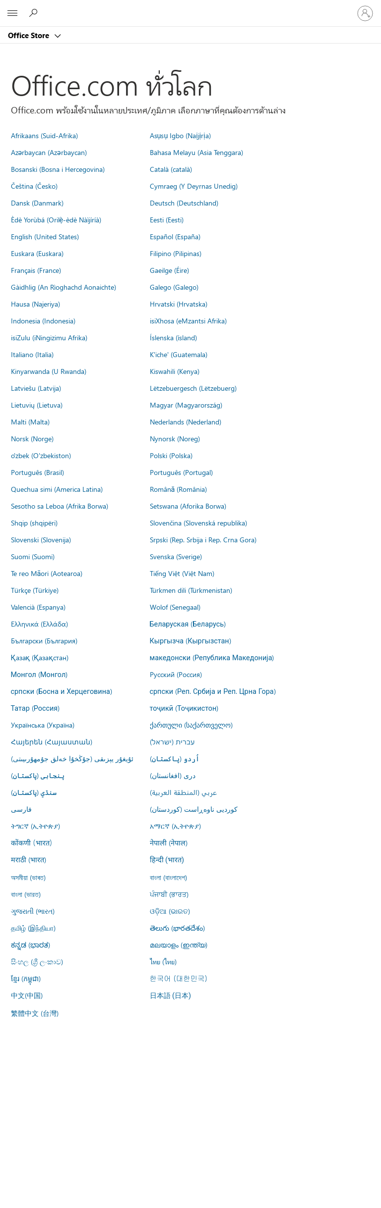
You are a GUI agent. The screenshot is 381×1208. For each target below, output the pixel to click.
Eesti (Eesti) (167, 219)
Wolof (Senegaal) (175, 607)
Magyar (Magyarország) (186, 405)
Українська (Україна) (42, 725)
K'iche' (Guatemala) (178, 354)
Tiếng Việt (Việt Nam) (182, 573)
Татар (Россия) (35, 708)
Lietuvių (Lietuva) (37, 405)
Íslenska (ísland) (173, 337)
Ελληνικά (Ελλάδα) (39, 624)
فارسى (21, 809)
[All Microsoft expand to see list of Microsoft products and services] (12, 13)
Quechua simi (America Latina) (57, 489)
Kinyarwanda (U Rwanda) (48, 371)
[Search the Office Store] (34, 13)
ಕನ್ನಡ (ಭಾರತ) (30, 944)
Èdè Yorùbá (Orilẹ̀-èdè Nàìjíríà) (56, 219)
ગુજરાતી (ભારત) (33, 911)
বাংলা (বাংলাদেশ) (168, 877)
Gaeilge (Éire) (169, 270)
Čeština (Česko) (34, 186)
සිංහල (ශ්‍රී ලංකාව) (37, 961)
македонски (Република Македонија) (212, 657)
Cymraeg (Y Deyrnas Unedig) (194, 186)
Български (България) (44, 640)
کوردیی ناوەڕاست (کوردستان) (194, 809)
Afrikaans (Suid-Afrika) (44, 135)
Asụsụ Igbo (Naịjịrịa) (180, 135)
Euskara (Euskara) (37, 253)
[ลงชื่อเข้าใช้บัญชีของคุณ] (365, 13)
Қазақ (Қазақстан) (39, 657)
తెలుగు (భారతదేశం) (177, 928)
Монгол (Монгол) (39, 674)
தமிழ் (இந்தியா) (33, 928)
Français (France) (36, 270)
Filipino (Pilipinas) (175, 253)
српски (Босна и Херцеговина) (61, 691)
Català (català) (171, 169)
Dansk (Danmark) (37, 203)
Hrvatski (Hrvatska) (178, 304)
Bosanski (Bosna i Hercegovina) (58, 169)
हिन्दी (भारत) (167, 860)
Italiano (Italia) (32, 354)
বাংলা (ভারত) (26, 894)
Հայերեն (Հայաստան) (51, 741)
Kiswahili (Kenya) (174, 371)
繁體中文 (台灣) (35, 1013)
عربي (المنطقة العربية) (183, 792)
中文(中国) (27, 995)
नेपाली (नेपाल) (169, 842)
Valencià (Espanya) (38, 607)
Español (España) (175, 236)
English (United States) (45, 236)
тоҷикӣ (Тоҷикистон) (184, 708)
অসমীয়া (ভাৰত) (28, 877)
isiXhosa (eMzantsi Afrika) (188, 320)
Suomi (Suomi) (33, 556)
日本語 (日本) (170, 996)
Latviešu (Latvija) (36, 388)
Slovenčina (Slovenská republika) (198, 522)
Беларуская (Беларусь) (188, 624)
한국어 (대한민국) (178, 978)
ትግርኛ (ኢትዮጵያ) (35, 826)
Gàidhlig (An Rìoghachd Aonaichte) (63, 287)
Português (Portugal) (181, 472)
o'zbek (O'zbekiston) (41, 455)
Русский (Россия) (176, 674)
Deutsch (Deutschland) (184, 203)
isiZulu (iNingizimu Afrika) (49, 337)
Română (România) (178, 489)
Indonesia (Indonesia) (43, 320)
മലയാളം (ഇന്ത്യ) (178, 944)
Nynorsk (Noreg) (175, 438)
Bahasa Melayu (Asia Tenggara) (196, 152)
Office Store (29, 35)
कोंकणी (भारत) (32, 842)
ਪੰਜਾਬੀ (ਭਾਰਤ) (169, 894)
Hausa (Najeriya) (35, 304)
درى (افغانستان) (172, 775)
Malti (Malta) (30, 421)
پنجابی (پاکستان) (37, 775)
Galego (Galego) (174, 287)
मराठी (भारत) (28, 859)
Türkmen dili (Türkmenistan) (191, 590)
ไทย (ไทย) (163, 961)
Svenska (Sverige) (176, 556)
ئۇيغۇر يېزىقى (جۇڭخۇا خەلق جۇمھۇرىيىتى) (72, 758)
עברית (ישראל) (172, 741)
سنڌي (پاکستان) (34, 792)
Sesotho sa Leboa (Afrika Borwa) (59, 506)
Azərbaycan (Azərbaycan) (49, 152)
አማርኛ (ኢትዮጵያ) (175, 826)
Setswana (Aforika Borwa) (188, 506)
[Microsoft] (190, 7)
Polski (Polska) (171, 455)
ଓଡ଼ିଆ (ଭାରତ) (170, 911)
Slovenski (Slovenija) (41, 539)
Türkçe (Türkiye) (35, 590)
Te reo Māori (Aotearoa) (47, 573)
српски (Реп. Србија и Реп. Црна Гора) (213, 691)
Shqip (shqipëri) (34, 522)
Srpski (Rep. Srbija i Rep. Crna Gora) (203, 539)
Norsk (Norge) (32, 438)
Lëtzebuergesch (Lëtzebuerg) (193, 388)
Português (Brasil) (37, 472)
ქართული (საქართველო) (191, 725)
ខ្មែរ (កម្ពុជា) (26, 978)
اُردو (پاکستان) (174, 758)
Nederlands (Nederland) (185, 421)
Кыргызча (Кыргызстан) (190, 640)
